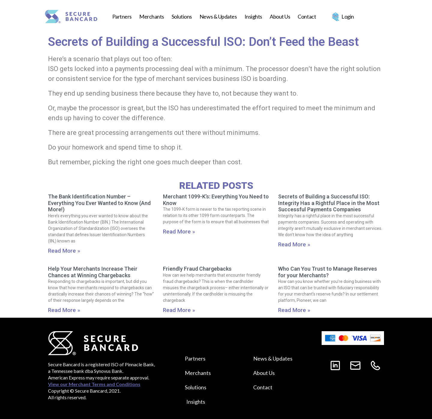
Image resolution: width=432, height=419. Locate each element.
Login (347, 16)
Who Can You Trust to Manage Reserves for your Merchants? (327, 272)
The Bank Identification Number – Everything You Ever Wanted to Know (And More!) (99, 202)
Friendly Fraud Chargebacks (197, 269)
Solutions (182, 16)
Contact (307, 16)
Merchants (151, 16)
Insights (253, 16)
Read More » (64, 250)
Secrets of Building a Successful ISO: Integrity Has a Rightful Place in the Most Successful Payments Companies (329, 202)
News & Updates (218, 16)
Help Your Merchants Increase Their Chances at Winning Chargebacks (92, 272)
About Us (280, 16)
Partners (122, 16)
